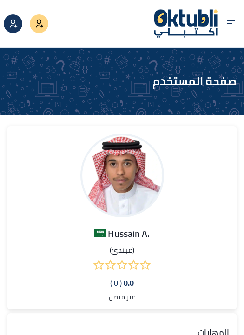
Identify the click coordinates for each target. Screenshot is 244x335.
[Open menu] (231, 23)
